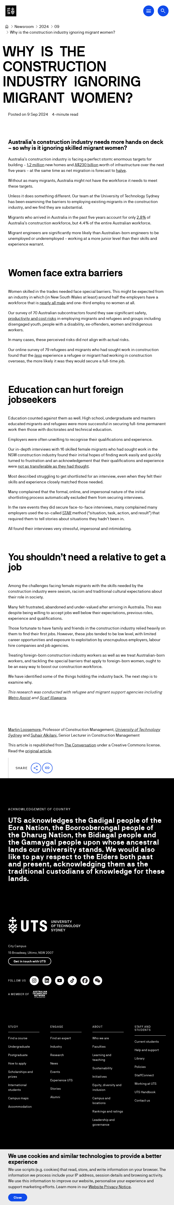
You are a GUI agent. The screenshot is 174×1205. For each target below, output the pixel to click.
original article (38, 750)
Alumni (55, 1097)
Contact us (142, 1100)
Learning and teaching (101, 1057)
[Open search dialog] (163, 10)
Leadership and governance (103, 1122)
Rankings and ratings (107, 1111)
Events (55, 1072)
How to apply (17, 1063)
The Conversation (80, 745)
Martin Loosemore (24, 729)
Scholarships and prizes (20, 1074)
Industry (56, 1046)
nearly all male (52, 302)
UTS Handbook (145, 1092)
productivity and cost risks (32, 318)
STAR (66, 513)
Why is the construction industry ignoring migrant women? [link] (62, 32)
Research (57, 1055)
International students (17, 1087)
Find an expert (60, 1038)
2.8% (141, 217)
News (54, 1063)
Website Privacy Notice (110, 1186)
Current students (147, 1041)
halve (121, 170)
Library (140, 1058)
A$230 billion (86, 165)
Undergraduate (19, 1046)
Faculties (99, 1046)
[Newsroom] (24, 26)
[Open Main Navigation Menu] (148, 10)
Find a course (17, 1038)
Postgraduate (18, 1055)
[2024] (44, 26)
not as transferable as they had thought (53, 466)
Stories (55, 1088)
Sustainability (102, 1068)
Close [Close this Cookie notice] (18, 1197)
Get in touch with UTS (30, 961)
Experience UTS (61, 1080)
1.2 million (35, 165)
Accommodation (20, 1106)
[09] (56, 26)
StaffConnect (144, 1075)
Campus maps (18, 1098)
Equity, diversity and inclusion (106, 1087)
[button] (36, 768)
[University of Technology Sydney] (7, 26)
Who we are (100, 1038)
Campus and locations (101, 1100)
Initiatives (99, 1076)
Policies (140, 1067)
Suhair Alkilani (44, 735)
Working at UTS (146, 1083)
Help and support (147, 1050)
